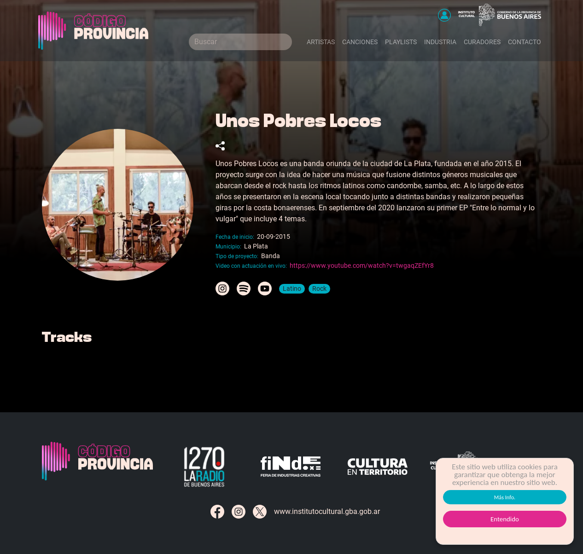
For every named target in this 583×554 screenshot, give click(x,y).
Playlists (401, 42)
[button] (444, 15)
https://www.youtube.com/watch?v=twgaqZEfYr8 (362, 265)
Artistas (321, 42)
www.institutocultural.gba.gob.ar (327, 511)
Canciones (360, 42)
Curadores (482, 42)
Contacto (524, 42)
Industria (440, 42)
